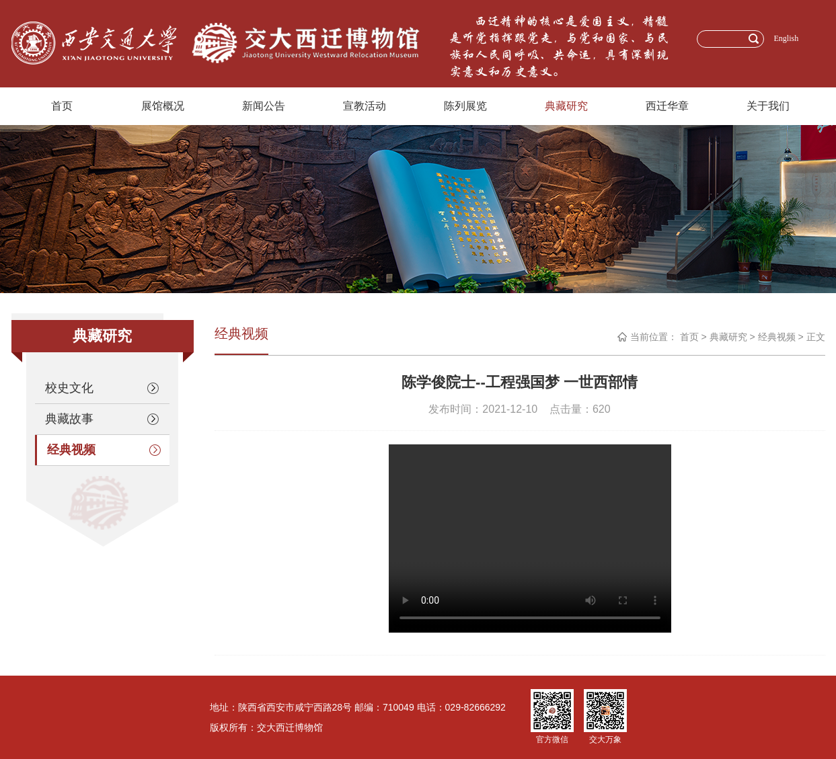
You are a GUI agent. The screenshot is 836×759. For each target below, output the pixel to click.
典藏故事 (102, 419)
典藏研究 (566, 106)
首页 (62, 106)
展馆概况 (162, 106)
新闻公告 (263, 106)
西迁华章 (667, 106)
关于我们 (768, 106)
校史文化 (102, 388)
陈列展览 (465, 106)
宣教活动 (364, 106)
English (786, 38)
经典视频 (104, 449)
